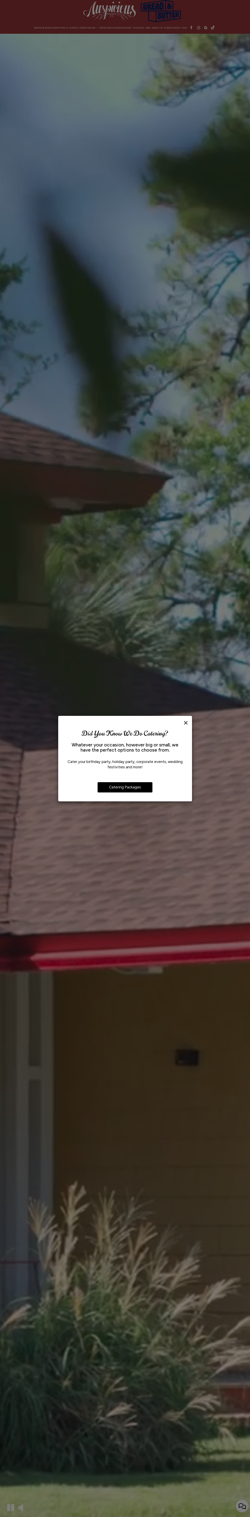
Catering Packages (125, 787)
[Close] (186, 722)
